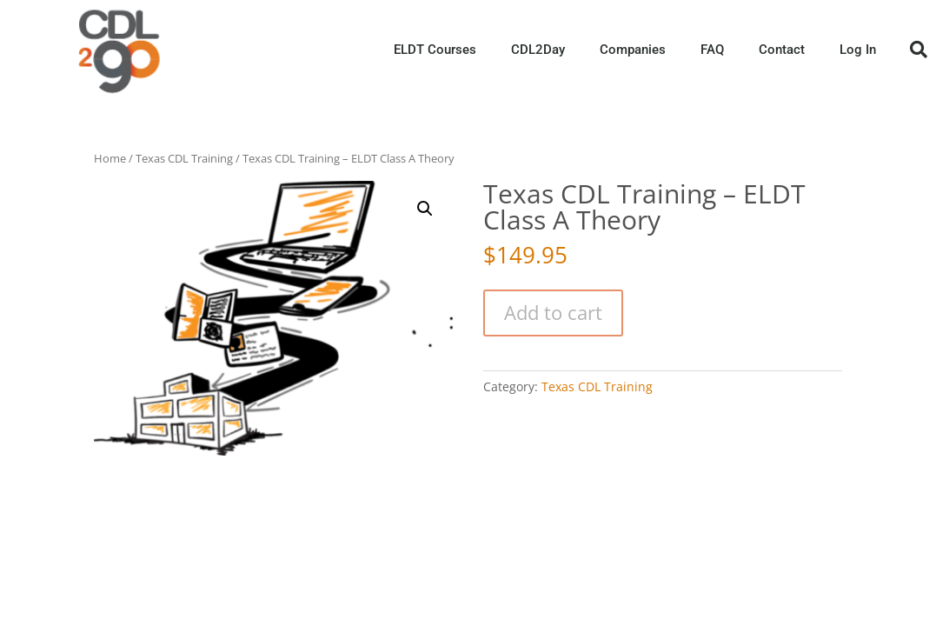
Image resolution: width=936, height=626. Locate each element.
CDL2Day (538, 49)
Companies (633, 49)
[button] (918, 49)
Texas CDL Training (184, 158)
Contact (782, 49)
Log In (858, 49)
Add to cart (553, 312)
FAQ (712, 49)
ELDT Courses (435, 49)
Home (110, 158)
